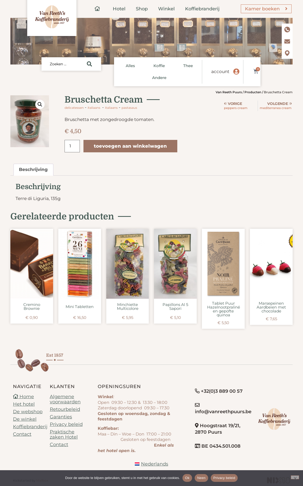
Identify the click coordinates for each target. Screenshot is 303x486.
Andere (159, 77)
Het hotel (24, 404)
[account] (236, 72)
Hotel (119, 9)
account (220, 71)
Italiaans (94, 108)
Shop (142, 9)
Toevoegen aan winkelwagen (130, 146)
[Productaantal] (72, 146)
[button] (40, 104)
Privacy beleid (66, 424)
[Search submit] (89, 64)
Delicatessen (74, 108)
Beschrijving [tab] (33, 169)
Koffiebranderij (202, 9)
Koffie (159, 65)
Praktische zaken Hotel (64, 434)
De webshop (28, 411)
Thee (188, 65)
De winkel (25, 419)
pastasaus (129, 108)
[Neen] (295, 477)
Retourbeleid (65, 409)
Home (23, 396)
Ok (187, 478)
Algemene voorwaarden (65, 399)
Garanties (61, 416)
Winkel (166, 9)
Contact (22, 434)
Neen (201, 478)
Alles (130, 65)
